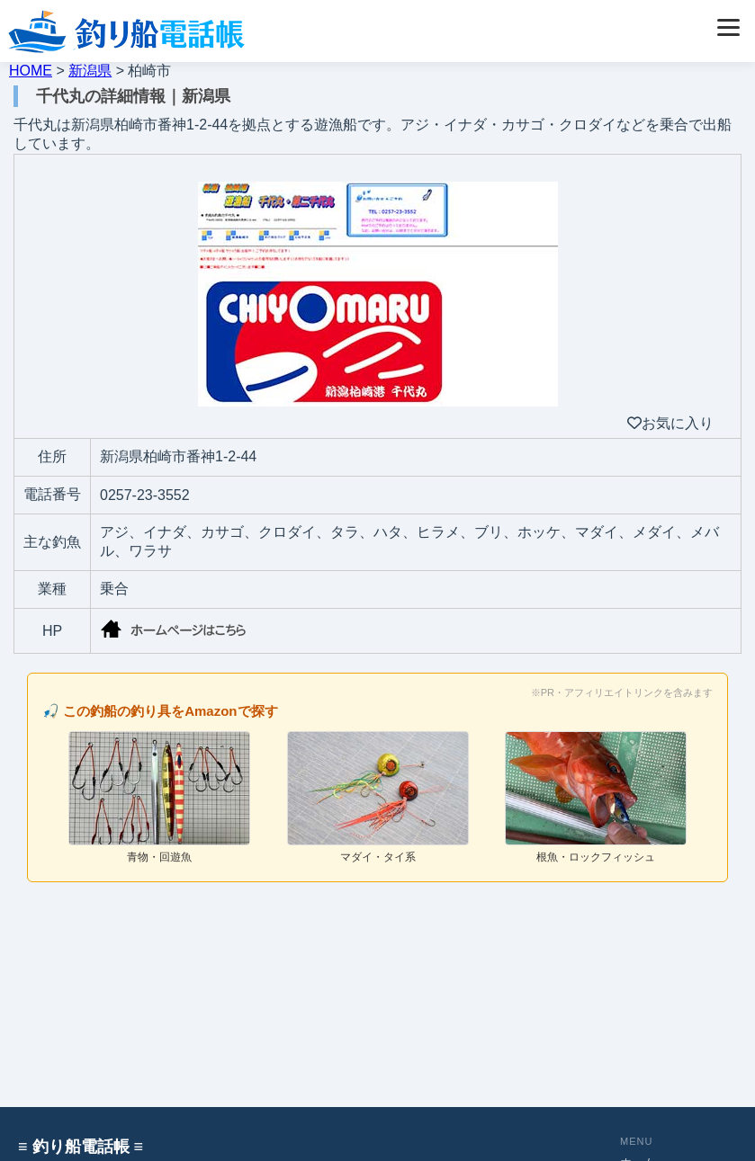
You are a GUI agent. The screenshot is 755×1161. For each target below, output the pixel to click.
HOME (30, 70)
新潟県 (90, 70)
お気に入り (670, 423)
